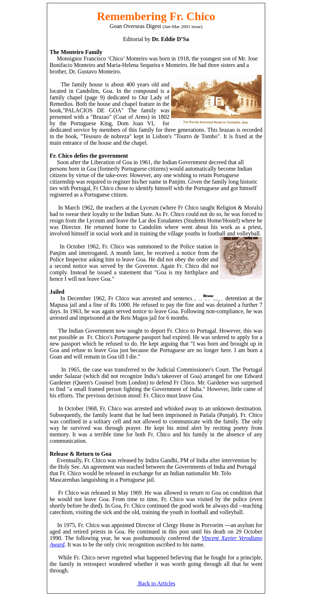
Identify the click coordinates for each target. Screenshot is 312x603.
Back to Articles (156, 583)
